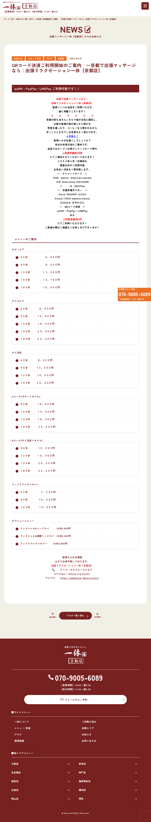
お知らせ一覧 (21, 19)
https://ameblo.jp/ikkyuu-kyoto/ (79, 578)
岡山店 (14, 798)
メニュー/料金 (22, 728)
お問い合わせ (89, 741)
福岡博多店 (85, 781)
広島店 (14, 790)
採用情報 (19, 741)
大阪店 (14, 763)
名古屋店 (16, 772)
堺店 (81, 798)
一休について (21, 721)
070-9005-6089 (132, 295)
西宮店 (14, 781)
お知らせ (87, 734)
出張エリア (88, 728)
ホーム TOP (9, 19)
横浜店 (82, 790)
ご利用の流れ (89, 721)
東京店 (82, 763)
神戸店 (82, 772)
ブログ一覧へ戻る (75, 615)
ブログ (18, 734)
